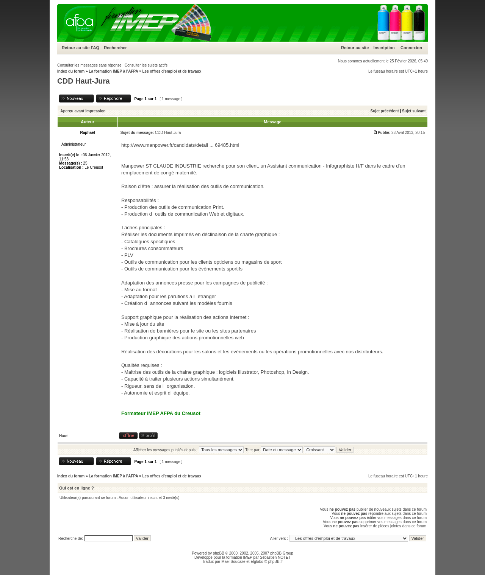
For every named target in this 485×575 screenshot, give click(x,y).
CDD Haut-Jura (83, 81)
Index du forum (70, 71)
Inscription (384, 47)
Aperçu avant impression (82, 111)
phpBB (218, 553)
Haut (63, 436)
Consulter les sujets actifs (146, 65)
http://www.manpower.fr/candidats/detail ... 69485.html (180, 145)
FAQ (95, 47)
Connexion (411, 47)
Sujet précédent (385, 111)
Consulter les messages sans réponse (89, 65)
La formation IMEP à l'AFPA (113, 71)
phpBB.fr (275, 561)
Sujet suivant (414, 111)
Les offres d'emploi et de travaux (171, 71)
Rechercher (115, 47)
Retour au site (75, 47)
